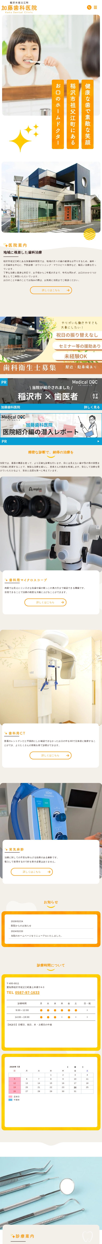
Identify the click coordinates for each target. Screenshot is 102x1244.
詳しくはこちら (51, 290)
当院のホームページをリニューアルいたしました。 (37, 936)
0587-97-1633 (27, 992)
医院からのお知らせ (21, 925)
